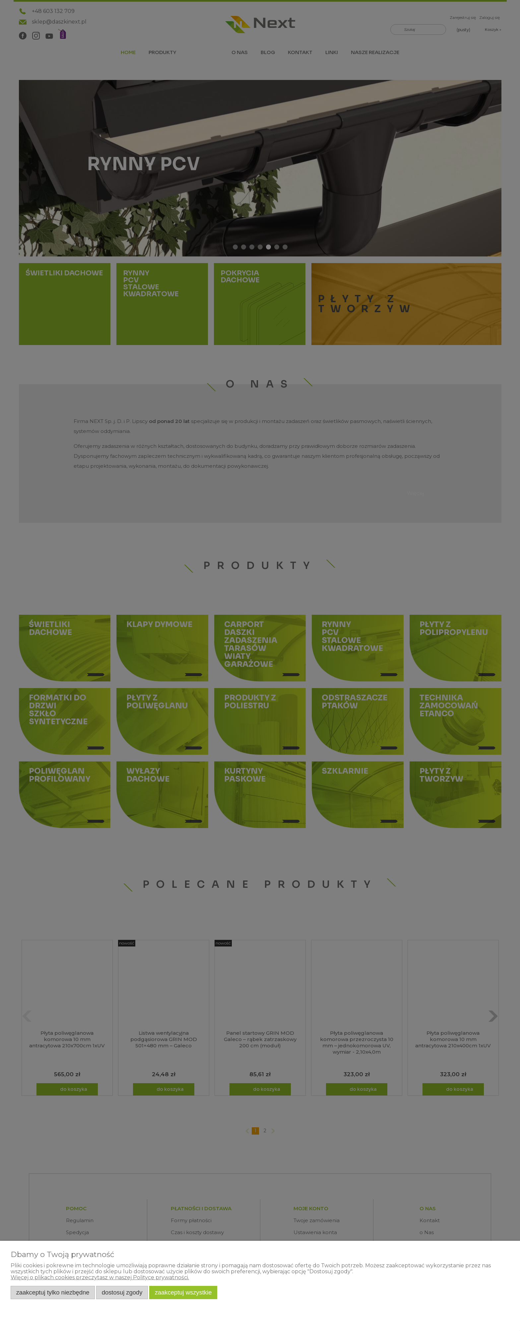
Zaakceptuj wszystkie (183, 1292)
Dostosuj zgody (122, 1292)
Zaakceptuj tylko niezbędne (53, 1292)
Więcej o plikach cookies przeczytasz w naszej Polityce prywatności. (100, 1277)
